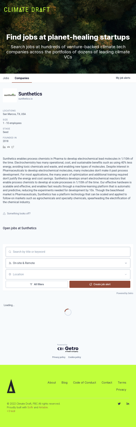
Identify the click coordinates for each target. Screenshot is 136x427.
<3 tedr (11, 411)
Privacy (121, 389)
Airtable (43, 407)
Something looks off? (16, 213)
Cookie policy (74, 357)
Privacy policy (58, 357)
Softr (30, 407)
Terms (122, 382)
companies (22, 78)
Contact (107, 382)
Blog (64, 382)
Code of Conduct (84, 382)
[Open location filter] (126, 274)
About (51, 382)
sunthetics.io (25, 98)
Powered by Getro (125, 293)
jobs (6, 78)
